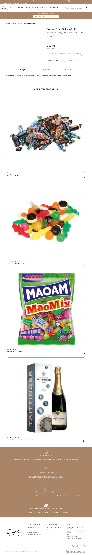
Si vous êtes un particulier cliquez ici (46, 16)
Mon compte (51, 529)
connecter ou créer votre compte (56, 62)
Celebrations (15, 174)
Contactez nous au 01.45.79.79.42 (78, 1)
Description (23, 70)
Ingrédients (45, 70)
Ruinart (9, 437)
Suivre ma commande (54, 527)
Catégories (20, 7)
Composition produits (34, 534)
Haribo (18, 261)
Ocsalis (28, 551)
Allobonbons (11, 261)
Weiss (48, 31)
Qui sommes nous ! (33, 527)
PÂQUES (20, 23)
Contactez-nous (32, 529)
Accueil (8, 23)
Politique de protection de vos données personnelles (75, 539)
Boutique (14, 23)
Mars (8, 174)
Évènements (29, 7)
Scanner (82, 545)
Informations (68, 70)
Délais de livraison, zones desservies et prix (75, 535)
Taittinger (16, 437)
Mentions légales (32, 532)
